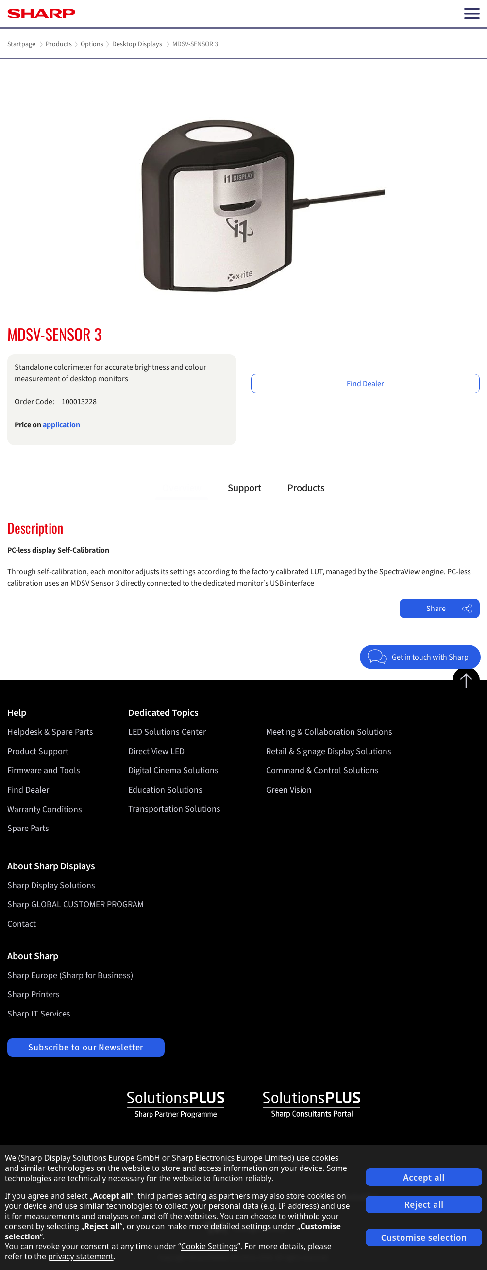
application (61, 425)
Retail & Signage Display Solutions (328, 751)
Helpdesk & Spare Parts (50, 732)
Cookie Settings (209, 1246)
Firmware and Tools (43, 770)
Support (244, 488)
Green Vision (289, 790)
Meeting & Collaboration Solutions (329, 732)
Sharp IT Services (38, 1014)
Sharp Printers (33, 994)
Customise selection (424, 1237)
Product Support (37, 751)
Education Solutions (165, 790)
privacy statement (81, 1256)
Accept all (424, 1177)
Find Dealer (365, 383)
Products (306, 488)
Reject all (424, 1204)
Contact (21, 924)
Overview (182, 488)
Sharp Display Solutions (51, 886)
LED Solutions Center (167, 732)
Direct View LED (156, 751)
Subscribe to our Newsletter (85, 1047)
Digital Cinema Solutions (173, 770)
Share (449, 608)
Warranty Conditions (44, 809)
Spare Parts (28, 828)
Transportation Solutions (174, 809)
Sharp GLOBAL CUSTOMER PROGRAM (75, 904)
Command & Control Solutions (322, 770)
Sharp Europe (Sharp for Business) (70, 975)
